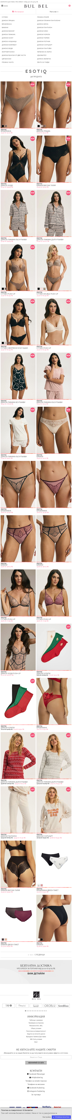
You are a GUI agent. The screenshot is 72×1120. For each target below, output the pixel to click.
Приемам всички (61, 1117)
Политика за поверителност (36, 1031)
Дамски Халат (7, 38)
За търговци (36, 1095)
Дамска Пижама (8, 34)
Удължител (41, 55)
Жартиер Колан (8, 52)
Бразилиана (7, 24)
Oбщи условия (36, 1028)
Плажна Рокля (43, 17)
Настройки (47, 1117)
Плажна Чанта (8, 62)
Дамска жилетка (44, 59)
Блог (36, 1042)
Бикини (5, 27)
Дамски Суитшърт (44, 45)
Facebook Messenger (37, 1074)
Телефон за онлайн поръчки (36, 1081)
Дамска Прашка (8, 20)
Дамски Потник (43, 41)
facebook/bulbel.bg (36, 1088)
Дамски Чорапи (43, 34)
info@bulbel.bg (37, 1077)
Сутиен (5, 17)
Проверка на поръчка (36, 1023)
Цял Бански (6, 59)
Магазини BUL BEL (36, 1025)
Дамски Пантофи (44, 48)
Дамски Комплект (9, 45)
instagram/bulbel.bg (37, 1091)
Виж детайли (36, 973)
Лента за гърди (43, 62)
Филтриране (18, 12)
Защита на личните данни (36, 1034)
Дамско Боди (7, 48)
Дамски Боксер (8, 31)
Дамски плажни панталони (48, 20)
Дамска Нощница (9, 41)
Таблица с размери (36, 1020)
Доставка (42, 1036)
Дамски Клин (42, 31)
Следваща (40, 955)
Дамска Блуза (42, 24)
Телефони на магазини (36, 1084)
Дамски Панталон (44, 27)
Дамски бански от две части (14, 55)
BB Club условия (36, 1039)
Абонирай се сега (36, 1063)
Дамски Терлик (43, 38)
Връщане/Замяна (32, 1036)
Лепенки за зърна (44, 52)
